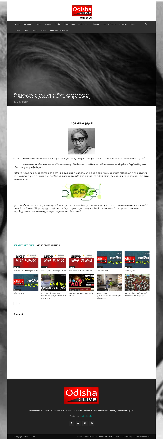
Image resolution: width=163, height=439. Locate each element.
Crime (26, 30)
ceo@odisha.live (86, 416)
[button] (146, 24)
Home (17, 24)
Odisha (57, 24)
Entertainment (69, 24)
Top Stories (27, 24)
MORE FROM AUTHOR (48, 245)
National (48, 24)
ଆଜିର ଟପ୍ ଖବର (102, 270)
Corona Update (75, 290)
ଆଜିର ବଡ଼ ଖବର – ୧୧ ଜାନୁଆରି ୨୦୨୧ (53, 270)
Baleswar (45, 290)
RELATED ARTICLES (23, 245)
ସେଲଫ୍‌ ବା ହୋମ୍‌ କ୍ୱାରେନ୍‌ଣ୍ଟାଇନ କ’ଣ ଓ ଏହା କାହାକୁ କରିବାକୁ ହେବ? (109, 295)
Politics (38, 24)
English (34, 30)
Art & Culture (83, 24)
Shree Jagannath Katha (59, 30)
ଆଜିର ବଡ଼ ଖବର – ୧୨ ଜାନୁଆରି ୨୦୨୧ (25, 270)
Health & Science (109, 24)
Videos (43, 30)
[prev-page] (15, 303)
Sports (132, 24)
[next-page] (19, 303)
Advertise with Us (90, 437)
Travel (17, 30)
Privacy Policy (127, 437)
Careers (117, 437)
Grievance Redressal (142, 437)
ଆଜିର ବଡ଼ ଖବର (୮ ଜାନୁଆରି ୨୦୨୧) (81, 270)
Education (95, 24)
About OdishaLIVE (105, 437)
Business (123, 24)
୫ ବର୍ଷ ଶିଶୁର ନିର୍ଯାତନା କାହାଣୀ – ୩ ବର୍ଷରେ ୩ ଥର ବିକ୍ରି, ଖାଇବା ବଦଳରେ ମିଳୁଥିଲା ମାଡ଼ (53, 295)
